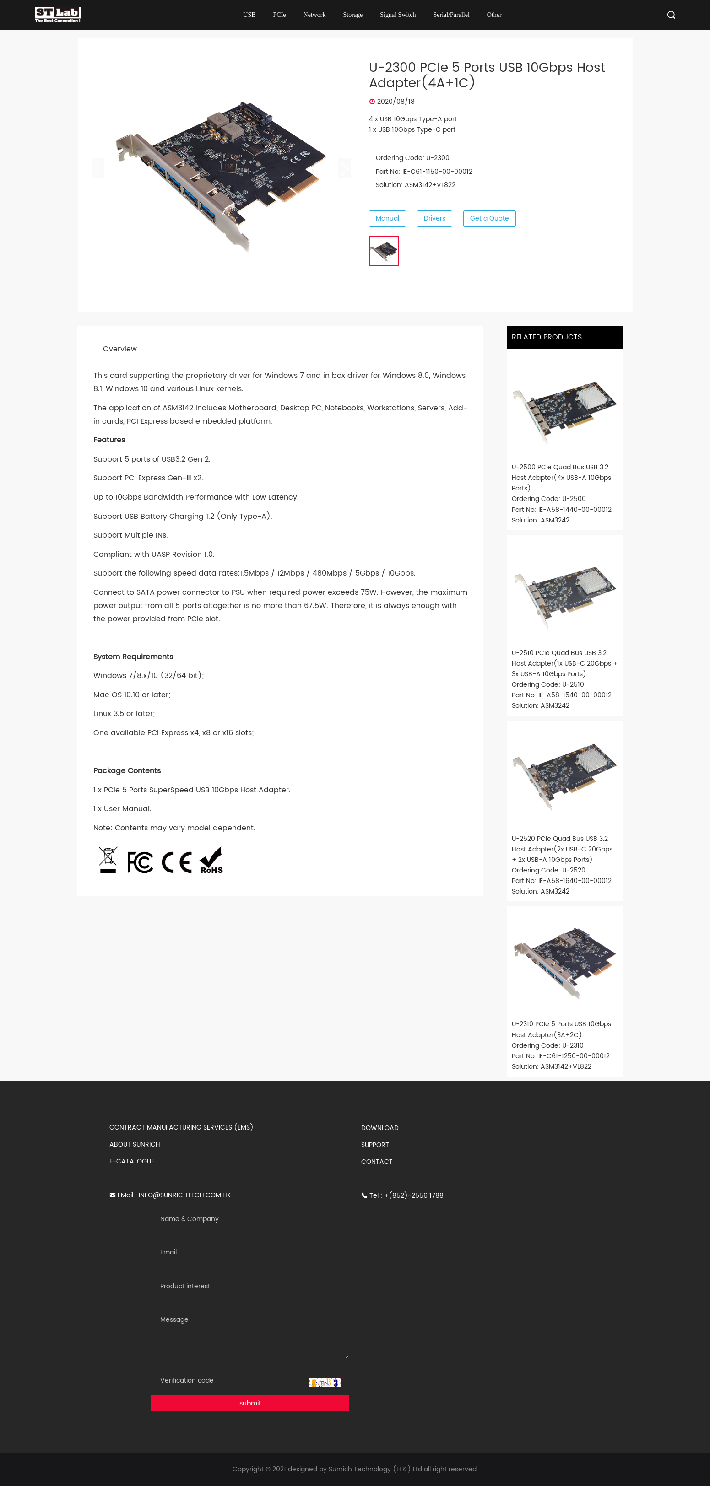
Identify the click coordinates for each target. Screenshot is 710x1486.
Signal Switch (398, 14)
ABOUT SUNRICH (134, 1144)
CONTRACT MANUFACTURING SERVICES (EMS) (181, 1127)
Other (494, 14)
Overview (120, 349)
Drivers (434, 218)
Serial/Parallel (451, 14)
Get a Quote (489, 218)
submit (250, 1403)
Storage (353, 14)
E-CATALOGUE (131, 1161)
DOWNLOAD (380, 1128)
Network (315, 14)
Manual (387, 218)
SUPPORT (375, 1145)
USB (249, 14)
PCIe (279, 14)
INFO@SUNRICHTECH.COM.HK (185, 1195)
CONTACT (377, 1162)
